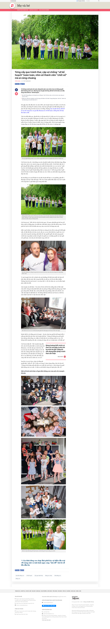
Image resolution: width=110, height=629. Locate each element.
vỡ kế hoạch (29, 575)
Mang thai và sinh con (22, 10)
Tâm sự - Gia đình (66, 591)
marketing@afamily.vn (48, 602)
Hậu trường (44, 591)
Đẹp (30, 591)
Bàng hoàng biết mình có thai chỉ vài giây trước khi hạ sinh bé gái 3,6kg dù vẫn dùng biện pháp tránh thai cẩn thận (55, 349)
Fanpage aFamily (81, 0)
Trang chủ (17, 591)
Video (77, 591)
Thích (22, 84)
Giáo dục (38, 591)
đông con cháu (48, 575)
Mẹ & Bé (33, 591)
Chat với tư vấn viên (49, 606)
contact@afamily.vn (23, 605)
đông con (18, 578)
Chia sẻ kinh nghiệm (44, 10)
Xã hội (27, 591)
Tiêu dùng (55, 591)
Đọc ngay (60, 356)
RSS (80, 591)
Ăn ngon (60, 591)
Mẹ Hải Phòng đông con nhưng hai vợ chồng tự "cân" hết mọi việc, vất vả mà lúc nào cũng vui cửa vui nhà (43, 96)
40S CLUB (73, 591)
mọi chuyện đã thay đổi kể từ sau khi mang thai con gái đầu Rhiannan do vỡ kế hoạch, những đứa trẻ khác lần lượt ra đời (43, 110)
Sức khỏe (50, 591)
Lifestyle (23, 591)
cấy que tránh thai (39, 575)
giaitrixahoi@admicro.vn (49, 613)
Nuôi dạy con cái (34, 10)
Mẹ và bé (23, 5)
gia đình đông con (20, 575)
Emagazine (13, 0)
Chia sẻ (17, 83)
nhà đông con (57, 575)
